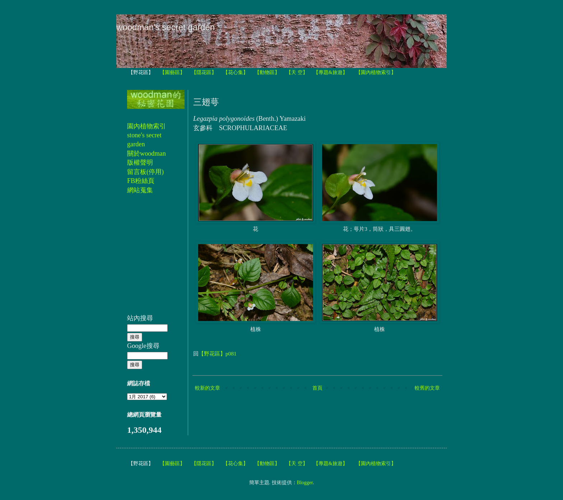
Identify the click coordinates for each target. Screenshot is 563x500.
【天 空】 (297, 72)
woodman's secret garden (165, 27)
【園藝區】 (172, 72)
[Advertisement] (148, 258)
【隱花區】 (204, 72)
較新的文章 (207, 388)
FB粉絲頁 (140, 180)
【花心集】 (235, 72)
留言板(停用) (145, 171)
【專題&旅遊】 (330, 72)
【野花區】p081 (218, 353)
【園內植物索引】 (376, 72)
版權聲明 (140, 162)
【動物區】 (267, 72)
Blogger (305, 482)
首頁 (317, 388)
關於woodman (146, 153)
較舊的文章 (427, 388)
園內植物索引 (146, 126)
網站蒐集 (140, 190)
